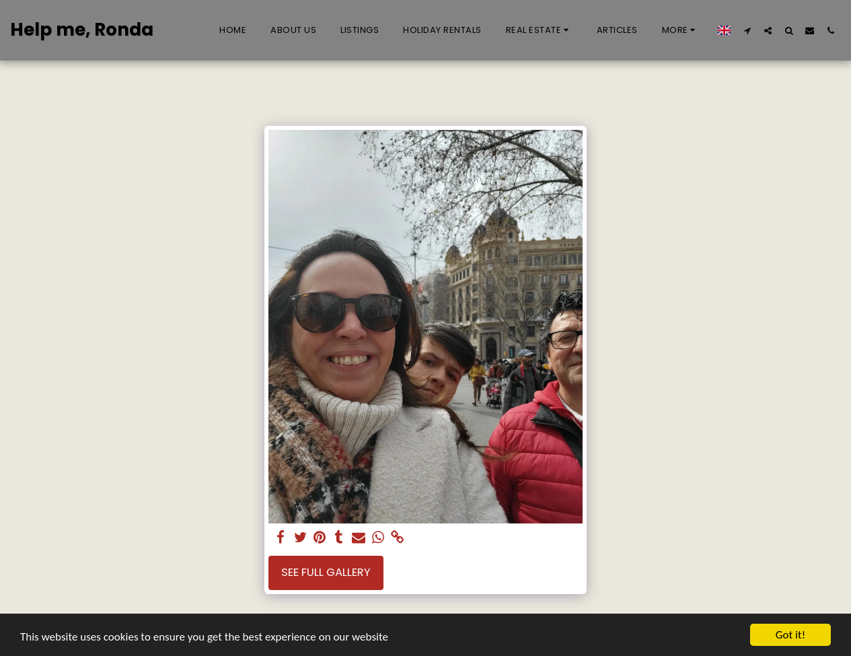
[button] (539, 30)
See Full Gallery (326, 572)
